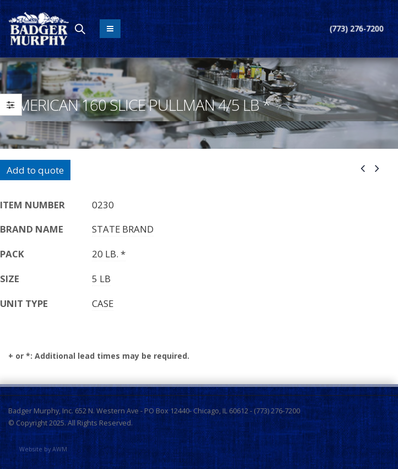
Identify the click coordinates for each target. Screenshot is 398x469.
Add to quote (35, 170)
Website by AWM (43, 449)
